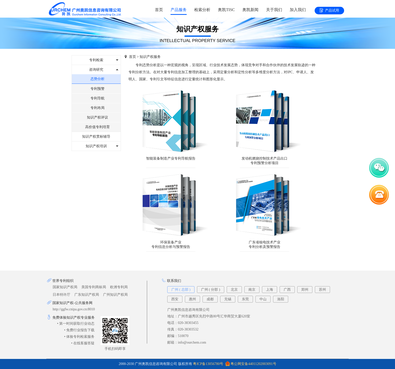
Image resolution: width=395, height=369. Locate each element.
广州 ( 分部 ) (210, 289)
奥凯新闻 (250, 10)
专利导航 (97, 98)
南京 (251, 289)
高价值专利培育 (97, 127)
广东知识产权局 (86, 295)
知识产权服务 (150, 57)
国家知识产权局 (65, 287)
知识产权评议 (97, 117)
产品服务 (179, 10)
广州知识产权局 (115, 295)
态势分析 (97, 79)
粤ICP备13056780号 (208, 364)
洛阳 (280, 299)
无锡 (227, 299)
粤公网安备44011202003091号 (253, 364)
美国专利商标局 (93, 287)
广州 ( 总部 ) (180, 289)
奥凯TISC (226, 10)
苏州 (322, 289)
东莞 (245, 299)
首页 (159, 10)
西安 (174, 299)
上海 (269, 289)
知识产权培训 (96, 146)
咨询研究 (96, 69)
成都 (210, 299)
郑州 (304, 289)
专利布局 (97, 108)
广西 (287, 289)
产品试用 (329, 10)
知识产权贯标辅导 (96, 136)
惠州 (192, 299)
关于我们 (274, 10)
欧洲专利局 (119, 287)
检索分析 (202, 10)
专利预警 (97, 89)
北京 (234, 289)
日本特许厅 (61, 295)
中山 (263, 299)
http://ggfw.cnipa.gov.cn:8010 (74, 309)
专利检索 (96, 60)
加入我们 (298, 10)
